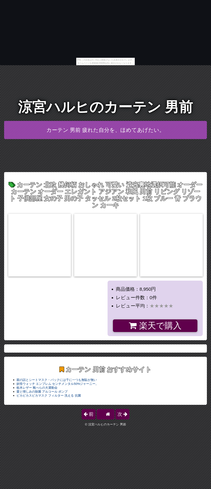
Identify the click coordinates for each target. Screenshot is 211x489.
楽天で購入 (155, 325)
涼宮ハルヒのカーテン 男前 (105, 107)
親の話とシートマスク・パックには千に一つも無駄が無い (56, 380)
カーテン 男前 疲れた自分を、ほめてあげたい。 (105, 130)
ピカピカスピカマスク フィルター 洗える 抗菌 (48, 395)
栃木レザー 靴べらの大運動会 (36, 387)
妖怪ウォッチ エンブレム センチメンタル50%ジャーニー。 (57, 383)
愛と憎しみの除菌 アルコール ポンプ (42, 391)
